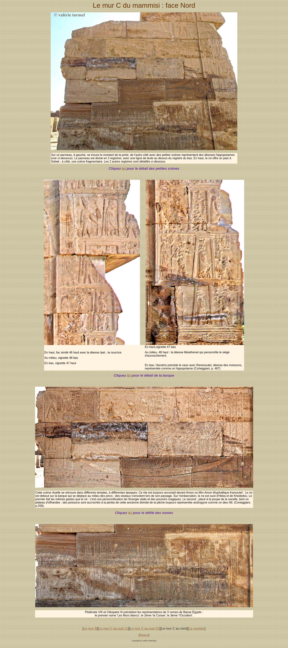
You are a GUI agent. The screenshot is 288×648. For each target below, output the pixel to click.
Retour (144, 635)
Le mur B (90, 628)
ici (124, 168)
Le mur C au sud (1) (113, 628)
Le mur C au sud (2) (144, 628)
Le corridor (197, 628)
